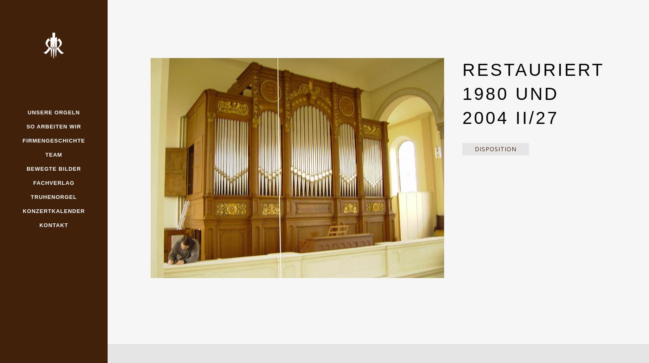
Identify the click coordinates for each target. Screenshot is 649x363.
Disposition (496, 149)
